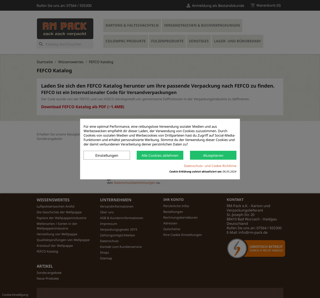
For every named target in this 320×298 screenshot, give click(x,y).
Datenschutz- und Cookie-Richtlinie (210, 166)
